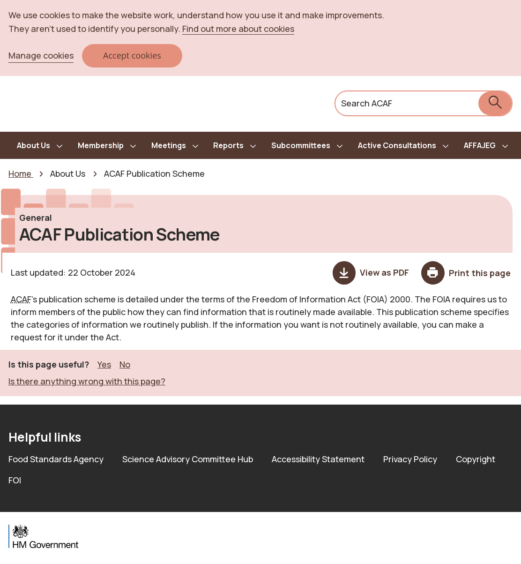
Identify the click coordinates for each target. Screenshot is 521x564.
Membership (101, 145)
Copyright (475, 459)
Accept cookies (132, 55)
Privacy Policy (410, 459)
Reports (228, 145)
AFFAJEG (480, 145)
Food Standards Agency (56, 459)
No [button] (124, 364)
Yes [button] (104, 364)
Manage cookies (41, 55)
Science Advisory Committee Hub (187, 459)
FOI (14, 480)
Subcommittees (300, 145)
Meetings (168, 145)
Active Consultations (397, 145)
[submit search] (495, 103)
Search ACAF (366, 103)
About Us (33, 145)
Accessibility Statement (318, 459)
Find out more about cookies (238, 28)
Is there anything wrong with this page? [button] (86, 381)
